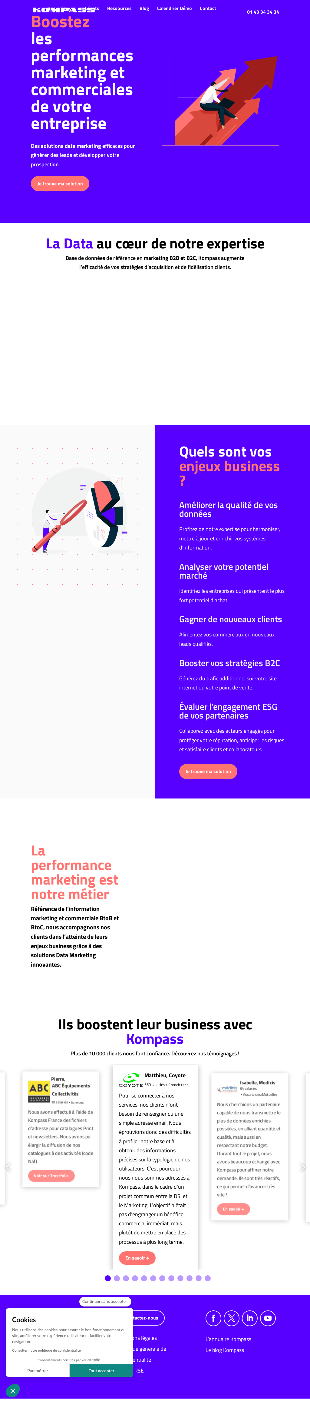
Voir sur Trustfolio (51, 1177)
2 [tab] (117, 1281)
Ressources (119, 8)
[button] (12, 1390)
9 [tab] (180, 1281)
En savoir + (137, 1260)
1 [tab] (108, 1281)
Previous (9, 1169)
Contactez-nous (141, 1320)
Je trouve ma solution (60, 183)
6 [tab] (153, 1281)
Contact (208, 8)
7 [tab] (162, 1281)
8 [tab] (171, 1281)
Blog (144, 8)
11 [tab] (199, 1281)
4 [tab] (135, 1281)
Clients (92, 8)
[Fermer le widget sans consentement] (105, 1301)
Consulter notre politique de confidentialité (46, 1350)
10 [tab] (189, 1281)
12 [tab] (208, 1281)
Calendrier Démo (174, 8)
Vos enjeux (59, 8)
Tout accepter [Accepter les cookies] (101, 1370)
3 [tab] (126, 1281)
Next (301, 1169)
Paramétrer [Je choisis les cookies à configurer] (37, 1370)
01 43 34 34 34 (263, 11)
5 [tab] (144, 1281)
